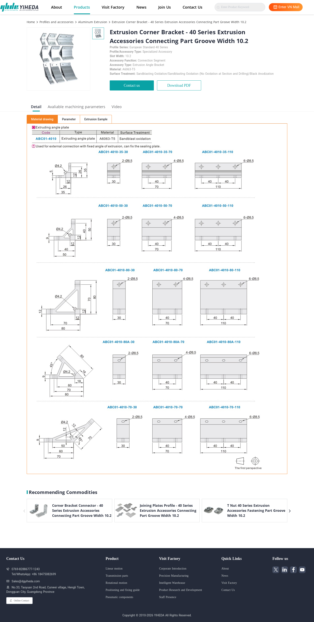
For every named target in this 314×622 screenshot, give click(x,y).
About (56, 7)
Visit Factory (113, 7)
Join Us (164, 7)
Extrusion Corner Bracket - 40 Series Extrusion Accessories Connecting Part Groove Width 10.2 (178, 22)
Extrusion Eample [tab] (95, 119)
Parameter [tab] (69, 119)
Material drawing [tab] (42, 119)
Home (31, 22)
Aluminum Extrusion (92, 22)
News (141, 7)
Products (82, 7)
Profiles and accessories (56, 22)
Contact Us (192, 7)
